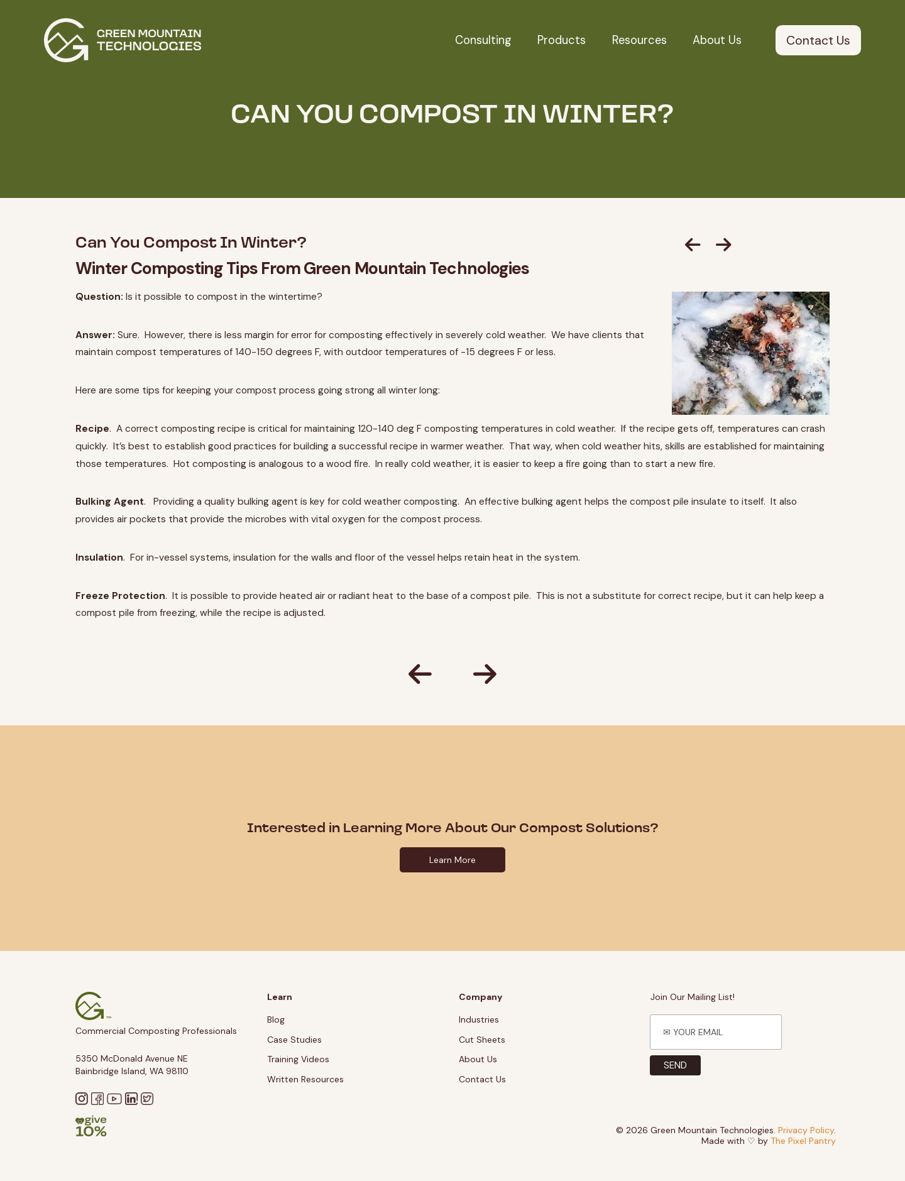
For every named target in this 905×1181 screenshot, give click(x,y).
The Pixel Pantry (803, 1140)
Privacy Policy (806, 1130)
